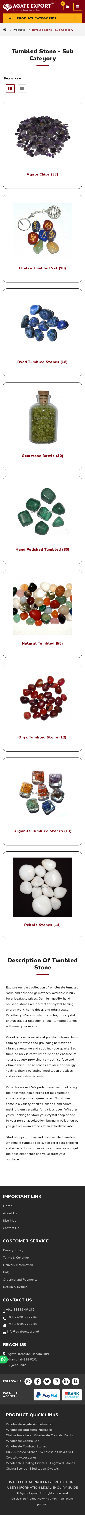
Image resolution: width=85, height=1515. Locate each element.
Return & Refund (15, 1287)
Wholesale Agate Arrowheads (28, 1424)
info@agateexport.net (23, 1331)
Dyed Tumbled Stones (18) (42, 362)
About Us (10, 1213)
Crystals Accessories (21, 1457)
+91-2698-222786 (22, 1317)
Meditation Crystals (44, 1468)
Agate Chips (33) (42, 174)
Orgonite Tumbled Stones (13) (42, 831)
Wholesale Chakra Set (22, 1441)
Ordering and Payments (20, 1279)
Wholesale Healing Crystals (26, 1463)
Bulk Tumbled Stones (21, 1452)
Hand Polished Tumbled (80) (42, 550)
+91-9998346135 (20, 1309)
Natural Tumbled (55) (42, 643)
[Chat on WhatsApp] (4, 1359)
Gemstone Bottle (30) (42, 456)
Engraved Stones (62, 1463)
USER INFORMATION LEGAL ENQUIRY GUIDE (42, 1487)
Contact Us (11, 1228)
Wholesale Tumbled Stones (26, 1446)
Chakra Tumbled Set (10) (42, 268)
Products (19, 30)
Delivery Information (18, 1265)
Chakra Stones (16, 1468)
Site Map (9, 1220)
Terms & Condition (16, 1258)
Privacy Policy (13, 1250)
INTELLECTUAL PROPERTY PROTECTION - (42, 1482)
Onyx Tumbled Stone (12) (42, 737)
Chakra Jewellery (18, 1435)
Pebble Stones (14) (42, 925)
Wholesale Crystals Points (53, 1435)
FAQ (6, 1272)
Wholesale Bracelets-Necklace (29, 1430)
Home (7, 1206)
